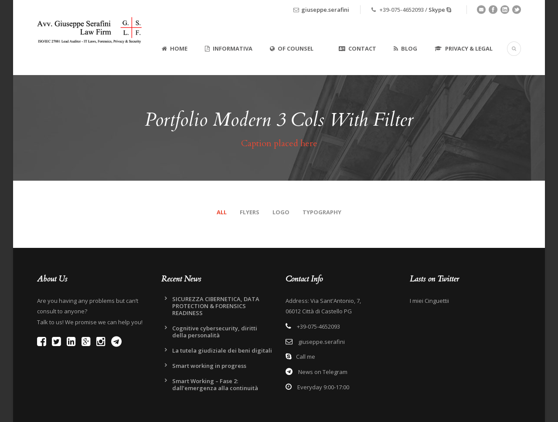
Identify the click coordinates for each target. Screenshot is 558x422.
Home (174, 48)
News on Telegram (322, 372)
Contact (357, 48)
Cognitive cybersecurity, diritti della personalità (214, 331)
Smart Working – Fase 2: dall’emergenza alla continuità (215, 384)
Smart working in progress (209, 366)
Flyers (249, 212)
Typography (322, 212)
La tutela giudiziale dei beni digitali (222, 350)
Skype (437, 10)
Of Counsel (291, 48)
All (222, 212)
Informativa (228, 48)
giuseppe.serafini (325, 10)
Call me (305, 356)
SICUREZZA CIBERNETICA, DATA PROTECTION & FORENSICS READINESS (215, 306)
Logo (280, 212)
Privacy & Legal (464, 48)
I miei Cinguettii (429, 301)
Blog (405, 48)
